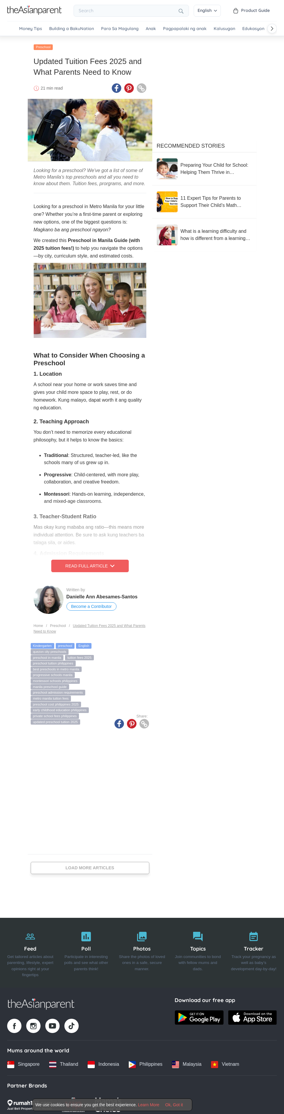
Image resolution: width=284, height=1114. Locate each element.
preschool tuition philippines (53, 660)
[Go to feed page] (34, 13)
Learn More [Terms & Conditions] (148, 1104)
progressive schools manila (53, 671)
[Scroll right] (272, 28)
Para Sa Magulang (120, 28)
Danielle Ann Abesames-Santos (102, 593)
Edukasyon (253, 28)
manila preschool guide (50, 683)
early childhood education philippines (60, 707)
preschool (65, 642)
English (207, 10)
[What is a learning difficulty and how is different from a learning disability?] (204, 231)
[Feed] (30, 949)
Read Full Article (89, 562)
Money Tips (30, 28)
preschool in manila (47, 654)
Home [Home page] (38, 622)
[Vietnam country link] (225, 1061)
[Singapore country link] (23, 1061)
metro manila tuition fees (51, 695)
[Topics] (197, 949)
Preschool (43, 44)
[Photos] (142, 949)
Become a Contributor (91, 603)
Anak (151, 28)
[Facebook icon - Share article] (116, 85)
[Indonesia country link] (103, 1061)
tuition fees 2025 (79, 654)
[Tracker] (253, 949)
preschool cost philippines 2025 (56, 701)
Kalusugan (224, 28)
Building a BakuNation (71, 28)
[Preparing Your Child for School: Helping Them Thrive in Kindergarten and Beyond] (204, 165)
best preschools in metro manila (56, 666)
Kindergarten (42, 642)
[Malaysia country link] (186, 1061)
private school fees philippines (55, 712)
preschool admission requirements (58, 689)
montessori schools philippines (55, 677)
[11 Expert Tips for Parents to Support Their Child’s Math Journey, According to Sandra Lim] (204, 198)
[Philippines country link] (145, 1061)
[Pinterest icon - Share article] (129, 85)
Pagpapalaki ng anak (185, 28)
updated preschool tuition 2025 (55, 718)
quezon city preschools (49, 648)
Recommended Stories (191, 143)
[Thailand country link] (63, 1061)
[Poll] (86, 949)
